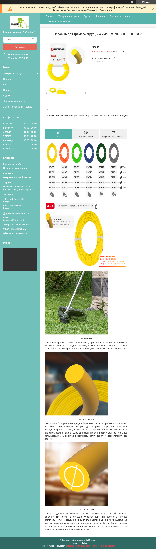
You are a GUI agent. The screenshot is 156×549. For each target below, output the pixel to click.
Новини (7, 79)
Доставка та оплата (14, 101)
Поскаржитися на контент (78, 546)
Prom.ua (92, 540)
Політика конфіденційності (103, 546)
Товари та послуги (13, 73)
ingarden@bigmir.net (13, 220)
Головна (50, 16)
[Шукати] (33, 40)
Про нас (7, 90)
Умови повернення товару (17, 106)
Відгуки (7, 95)
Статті (6, 84)
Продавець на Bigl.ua (78, 543)
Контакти (100, 16)
